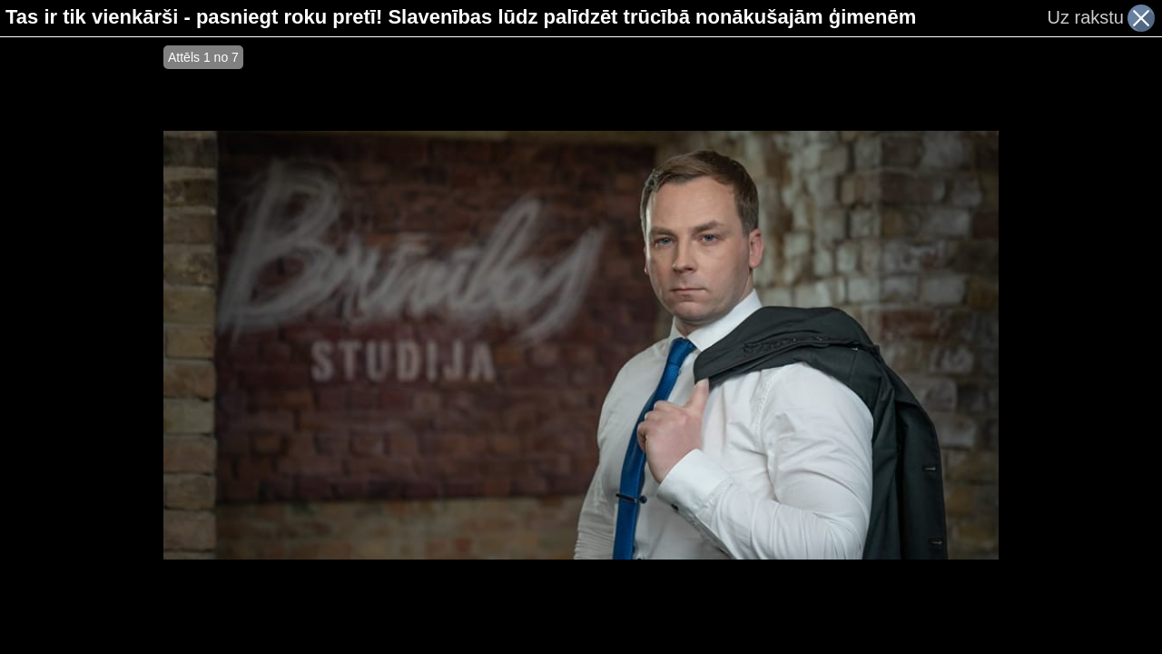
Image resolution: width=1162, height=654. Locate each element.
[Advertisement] (81, 345)
